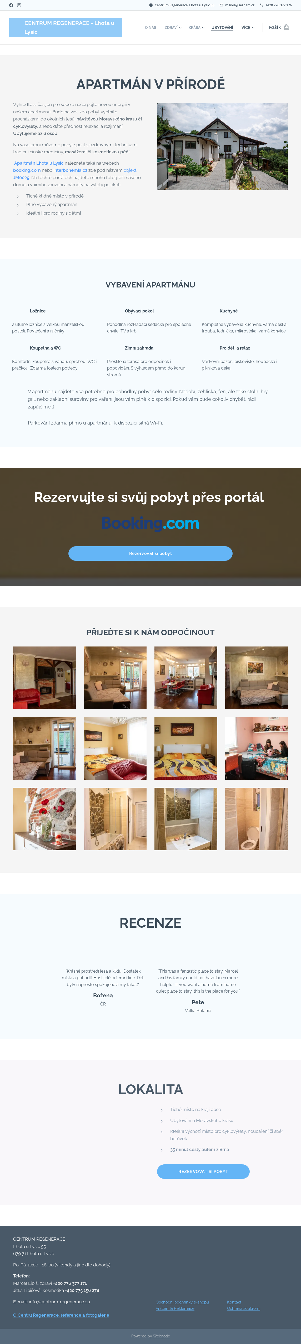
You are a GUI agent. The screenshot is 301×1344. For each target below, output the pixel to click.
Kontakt (234, 1302)
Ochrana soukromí (243, 1308)
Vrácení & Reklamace (175, 1308)
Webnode (161, 1336)
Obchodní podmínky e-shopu (182, 1302)
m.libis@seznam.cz (239, 5)
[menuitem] (148, 27)
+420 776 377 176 (278, 5)
